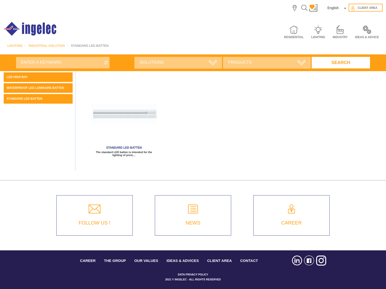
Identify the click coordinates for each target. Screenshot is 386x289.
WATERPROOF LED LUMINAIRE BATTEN (35, 88)
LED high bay (17, 77)
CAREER (291, 222)
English (333, 8)
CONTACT (249, 260)
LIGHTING (14, 46)
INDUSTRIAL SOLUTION (47, 46)
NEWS (193, 222)
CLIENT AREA (219, 260)
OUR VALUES (146, 260)
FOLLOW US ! (95, 222)
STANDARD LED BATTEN (24, 98)
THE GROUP (115, 260)
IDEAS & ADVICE (367, 37)
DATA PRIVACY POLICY (193, 274)
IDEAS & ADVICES (183, 260)
